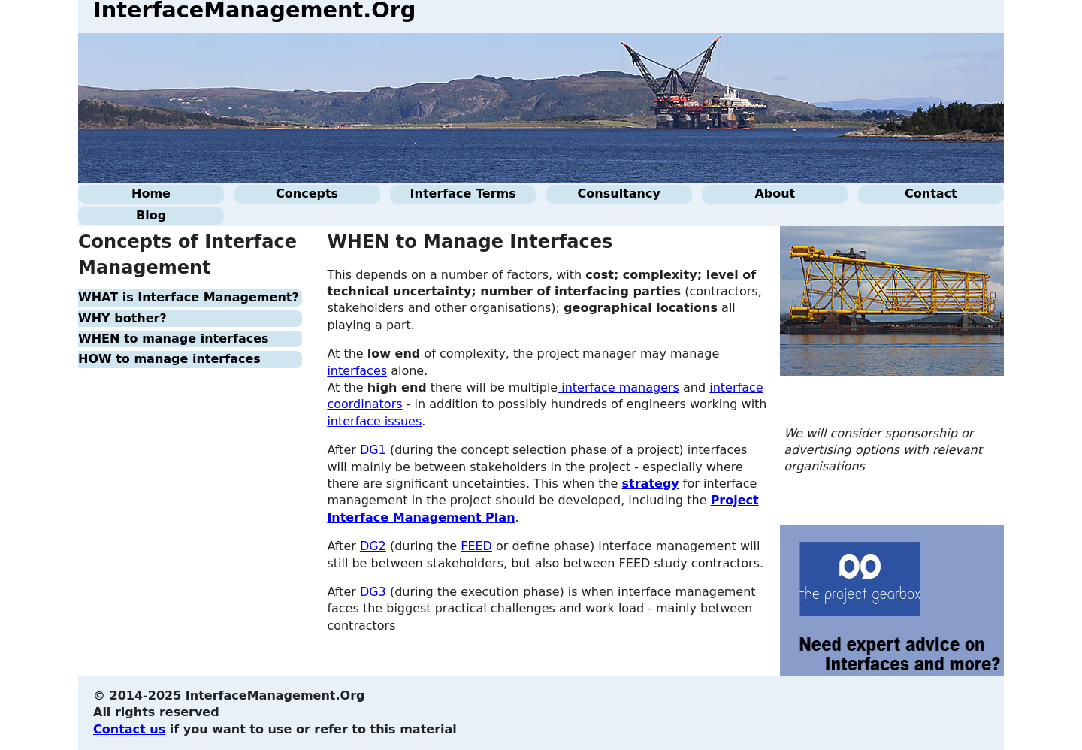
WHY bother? (122, 318)
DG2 (373, 546)
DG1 (373, 450)
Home (151, 193)
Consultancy (619, 193)
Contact (931, 193)
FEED (476, 546)
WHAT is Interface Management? (188, 297)
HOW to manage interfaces (169, 359)
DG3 (373, 592)
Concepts (307, 193)
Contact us (129, 729)
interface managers (618, 387)
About (774, 193)
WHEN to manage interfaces (173, 338)
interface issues (374, 421)
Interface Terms (463, 193)
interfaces (357, 371)
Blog (151, 215)
